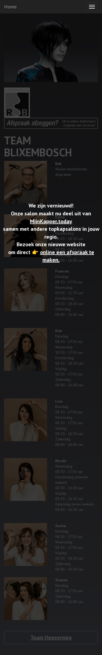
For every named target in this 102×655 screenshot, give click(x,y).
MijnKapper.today (51, 221)
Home (10, 7)
